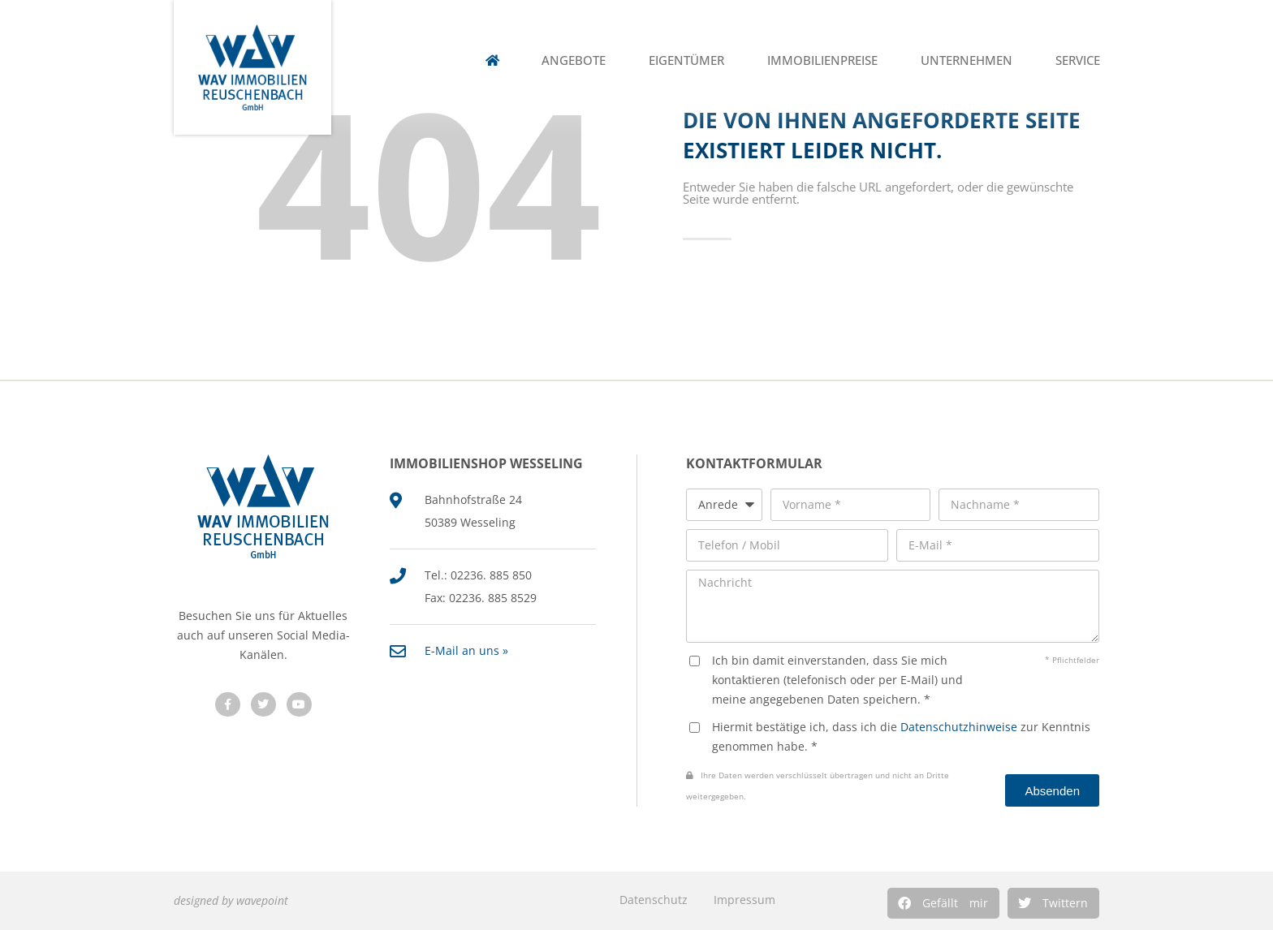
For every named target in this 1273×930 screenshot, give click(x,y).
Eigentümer (686, 60)
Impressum (744, 899)
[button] (943, 903)
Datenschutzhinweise (958, 726)
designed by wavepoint (231, 900)
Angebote (574, 60)
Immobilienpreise (822, 60)
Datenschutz (653, 899)
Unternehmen (966, 60)
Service (1077, 60)
